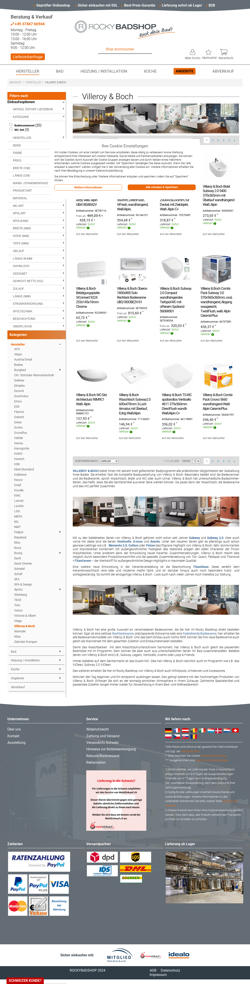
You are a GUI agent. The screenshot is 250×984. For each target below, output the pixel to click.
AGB (153, 970)
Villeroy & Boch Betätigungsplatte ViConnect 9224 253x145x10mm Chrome (88, 297)
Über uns (14, 729)
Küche (150, 71)
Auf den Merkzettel (87, 234)
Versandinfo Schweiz (102, 743)
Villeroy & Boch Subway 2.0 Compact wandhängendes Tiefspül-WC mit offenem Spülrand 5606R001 (175, 299)
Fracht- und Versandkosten (211, 760)
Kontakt (13, 736)
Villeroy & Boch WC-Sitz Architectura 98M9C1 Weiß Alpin (91, 399)
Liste (137, 461)
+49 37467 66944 (28, 24)
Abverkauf (223, 71)
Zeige (186, 461)
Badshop (16, 82)
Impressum (158, 975)
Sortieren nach (86, 461)
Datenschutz (170, 970)
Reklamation (96, 762)
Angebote (184, 71)
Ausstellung (16, 743)
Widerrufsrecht (97, 729)
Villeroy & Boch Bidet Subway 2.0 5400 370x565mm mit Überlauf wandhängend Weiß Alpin (218, 195)
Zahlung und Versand (102, 736)
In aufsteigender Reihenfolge (122, 461)
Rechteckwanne (123, 633)
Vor (234, 140)
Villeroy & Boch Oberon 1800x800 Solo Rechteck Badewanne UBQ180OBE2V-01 (132, 295)
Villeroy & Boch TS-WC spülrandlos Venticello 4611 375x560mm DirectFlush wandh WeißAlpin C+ (177, 404)
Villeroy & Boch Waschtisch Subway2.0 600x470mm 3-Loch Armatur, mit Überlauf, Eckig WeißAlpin (134, 404)
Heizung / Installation (104, 71)
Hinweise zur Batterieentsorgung (111, 749)
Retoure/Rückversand (102, 756)
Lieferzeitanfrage (28, 56)
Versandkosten (190, 751)
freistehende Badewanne (199, 633)
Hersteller (27, 71)
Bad (60, 71)
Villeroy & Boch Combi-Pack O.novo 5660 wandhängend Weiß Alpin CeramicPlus (218, 401)
